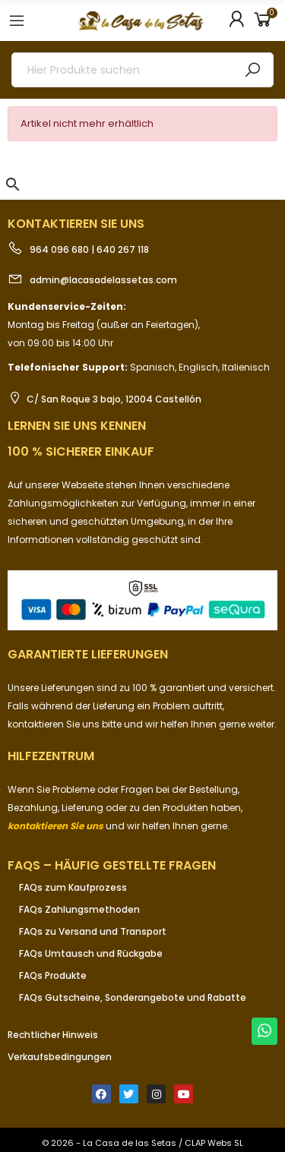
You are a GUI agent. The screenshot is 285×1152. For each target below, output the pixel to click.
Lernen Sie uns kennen (77, 425)
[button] (13, 184)
